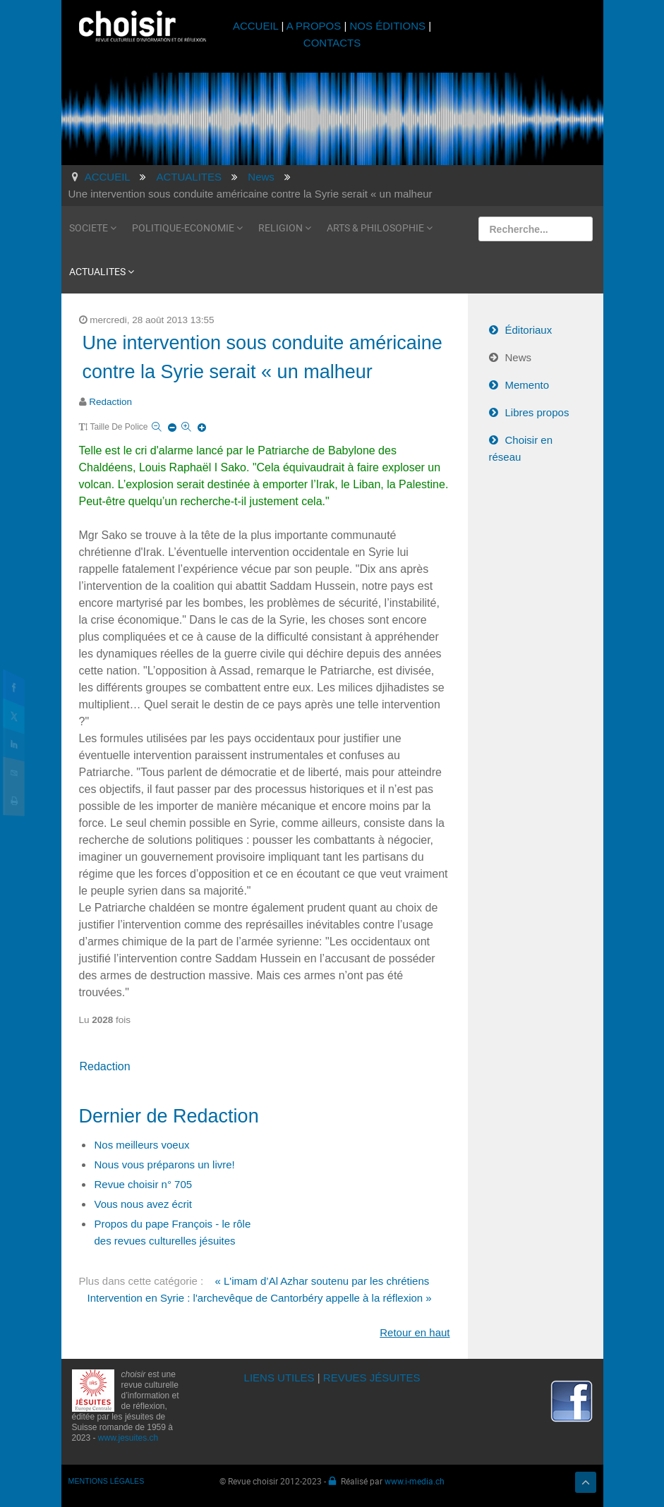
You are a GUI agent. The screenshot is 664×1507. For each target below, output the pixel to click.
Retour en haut (414, 1332)
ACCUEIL (257, 26)
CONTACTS (332, 43)
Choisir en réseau (521, 448)
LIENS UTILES (279, 1378)
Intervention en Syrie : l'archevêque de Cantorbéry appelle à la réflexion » (259, 1298)
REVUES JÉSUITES (372, 1378)
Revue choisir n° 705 (144, 1184)
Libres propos (537, 412)
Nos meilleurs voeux (142, 1145)
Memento (527, 385)
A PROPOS (314, 26)
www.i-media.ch (415, 1481)
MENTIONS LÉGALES (106, 1481)
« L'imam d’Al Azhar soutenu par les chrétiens (322, 1281)
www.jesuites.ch (128, 1438)
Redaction (110, 402)
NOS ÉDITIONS (388, 26)
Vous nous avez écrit (143, 1204)
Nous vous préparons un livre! (165, 1164)
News (518, 357)
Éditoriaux (529, 330)
